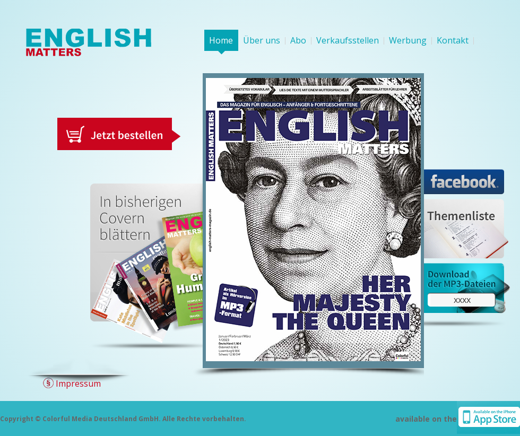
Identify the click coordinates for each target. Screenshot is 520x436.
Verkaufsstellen (347, 40)
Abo (298, 40)
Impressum (78, 383)
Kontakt (453, 40)
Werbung (408, 40)
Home (221, 40)
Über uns (261, 40)
